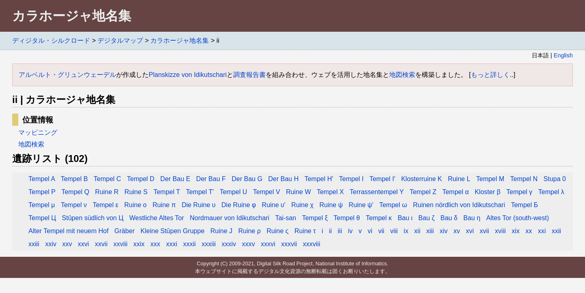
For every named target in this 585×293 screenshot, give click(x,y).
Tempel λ (551, 191)
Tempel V (266, 191)
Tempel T (167, 191)
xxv (67, 244)
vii (381, 230)
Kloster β (487, 191)
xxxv (248, 244)
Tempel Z (423, 191)
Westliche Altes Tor (156, 217)
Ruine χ (303, 204)
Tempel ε (105, 204)
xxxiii (209, 244)
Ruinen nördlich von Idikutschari (459, 204)
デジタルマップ (120, 40)
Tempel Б (524, 204)
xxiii (33, 244)
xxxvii (289, 244)
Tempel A (42, 178)
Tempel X (330, 191)
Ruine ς (277, 230)
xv (456, 230)
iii (340, 230)
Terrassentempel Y (377, 191)
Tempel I (351, 178)
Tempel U (233, 191)
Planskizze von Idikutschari (188, 74)
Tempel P (42, 191)
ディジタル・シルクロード (51, 40)
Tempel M (490, 178)
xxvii (101, 244)
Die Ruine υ (198, 204)
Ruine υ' (275, 204)
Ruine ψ (331, 204)
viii (394, 230)
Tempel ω (393, 204)
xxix (139, 244)
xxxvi (268, 244)
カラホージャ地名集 (179, 40)
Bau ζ (426, 217)
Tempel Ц (42, 217)
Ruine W (298, 191)
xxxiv (228, 244)
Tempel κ (379, 217)
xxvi (83, 244)
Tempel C (107, 178)
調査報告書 (249, 74)
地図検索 (402, 74)
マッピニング (37, 132)
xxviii (120, 244)
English (563, 55)
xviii (500, 230)
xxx (155, 244)
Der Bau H (284, 178)
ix (406, 230)
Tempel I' (382, 178)
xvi (470, 230)
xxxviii (312, 244)
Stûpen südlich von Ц (92, 217)
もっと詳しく (490, 74)
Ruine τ (305, 230)
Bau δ (448, 217)
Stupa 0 (555, 178)
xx (528, 230)
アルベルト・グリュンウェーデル (67, 74)
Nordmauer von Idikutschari (229, 217)
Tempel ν (74, 204)
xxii (556, 230)
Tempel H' (318, 178)
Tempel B (74, 178)
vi (370, 230)
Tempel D (141, 178)
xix (515, 230)
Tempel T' (201, 191)
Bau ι (405, 217)
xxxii (189, 244)
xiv (444, 230)
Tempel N (524, 178)
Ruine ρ (249, 230)
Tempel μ (41, 204)
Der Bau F (211, 178)
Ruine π (164, 204)
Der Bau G (247, 178)
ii (330, 230)
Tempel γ (519, 191)
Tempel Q (75, 191)
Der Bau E (175, 178)
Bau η (472, 217)
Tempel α (455, 191)
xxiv (50, 244)
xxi (542, 230)
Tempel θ (347, 217)
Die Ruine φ (238, 204)
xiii (430, 230)
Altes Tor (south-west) (517, 217)
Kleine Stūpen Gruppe (172, 230)
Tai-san (285, 217)
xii (417, 230)
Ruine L (459, 178)
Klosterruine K (421, 178)
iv (350, 230)
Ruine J (221, 230)
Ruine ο (136, 204)
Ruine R (107, 191)
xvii (484, 230)
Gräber (125, 230)
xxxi (172, 244)
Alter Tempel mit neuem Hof (68, 230)
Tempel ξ (314, 217)
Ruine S (136, 191)
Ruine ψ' (361, 204)
